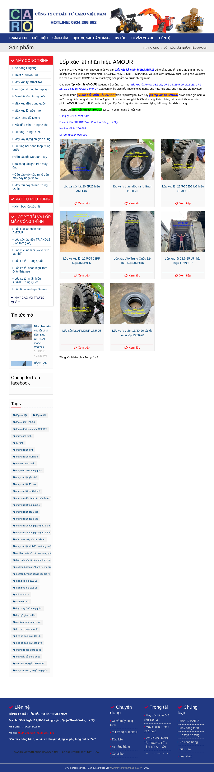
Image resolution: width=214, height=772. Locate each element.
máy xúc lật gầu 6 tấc (25, 512)
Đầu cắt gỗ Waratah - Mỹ (30, 156)
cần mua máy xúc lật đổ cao (29, 539)
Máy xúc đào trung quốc (29, 103)
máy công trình (22, 436)
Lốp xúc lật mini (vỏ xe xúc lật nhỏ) (31, 251)
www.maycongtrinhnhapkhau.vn (126, 768)
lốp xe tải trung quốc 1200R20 (30, 429)
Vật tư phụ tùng (30, 199)
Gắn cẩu (184, 749)
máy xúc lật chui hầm (25, 456)
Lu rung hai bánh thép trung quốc (31, 147)
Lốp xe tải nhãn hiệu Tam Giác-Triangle (30, 269)
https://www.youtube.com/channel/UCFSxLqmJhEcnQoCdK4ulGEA (193, 3)
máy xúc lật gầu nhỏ (25, 477)
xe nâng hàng (120, 746)
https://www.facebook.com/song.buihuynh (176, 3)
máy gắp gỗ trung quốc (26, 656)
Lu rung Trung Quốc (27, 132)
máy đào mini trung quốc (27, 470)
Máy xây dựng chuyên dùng (31, 139)
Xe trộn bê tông (189, 735)
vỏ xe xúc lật (21, 594)
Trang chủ (151, 47)
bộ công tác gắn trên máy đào (30, 165)
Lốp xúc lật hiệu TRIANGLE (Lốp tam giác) (31, 241)
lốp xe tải (39, 415)
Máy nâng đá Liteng (26, 117)
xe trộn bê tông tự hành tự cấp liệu (32, 567)
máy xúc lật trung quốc (26, 505)
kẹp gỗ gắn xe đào (24, 615)
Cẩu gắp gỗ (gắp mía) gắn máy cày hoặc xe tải (31, 176)
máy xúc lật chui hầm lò (26, 491)
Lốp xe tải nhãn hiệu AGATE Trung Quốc (27, 280)
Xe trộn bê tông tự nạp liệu (31, 89)
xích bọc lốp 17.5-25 (25, 587)
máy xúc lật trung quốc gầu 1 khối (32, 525)
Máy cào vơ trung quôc (27, 300)
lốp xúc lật (20, 415)
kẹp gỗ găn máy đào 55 (27, 636)
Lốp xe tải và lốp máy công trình (31, 219)
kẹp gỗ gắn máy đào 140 (27, 643)
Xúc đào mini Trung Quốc (30, 124)
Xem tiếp (81, 203)
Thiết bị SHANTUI (25, 75)
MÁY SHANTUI (188, 720)
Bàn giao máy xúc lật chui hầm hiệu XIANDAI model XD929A (42, 337)
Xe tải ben (117, 753)
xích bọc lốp (21, 601)
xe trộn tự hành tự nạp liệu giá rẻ (31, 574)
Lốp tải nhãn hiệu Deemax (31, 289)
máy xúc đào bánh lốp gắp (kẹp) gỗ (33, 498)
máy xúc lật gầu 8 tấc (25, 518)
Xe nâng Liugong (25, 68)
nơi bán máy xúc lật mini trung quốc (33, 553)
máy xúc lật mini (23, 449)
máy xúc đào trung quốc (27, 649)
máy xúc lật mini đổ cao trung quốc (32, 546)
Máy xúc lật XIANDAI (27, 82)
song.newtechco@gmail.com (201, 3)
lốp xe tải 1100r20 (24, 422)
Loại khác (185, 756)
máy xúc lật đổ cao (24, 484)
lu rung (18, 443)
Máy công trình (29, 61)
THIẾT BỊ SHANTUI (124, 732)
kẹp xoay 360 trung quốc (27, 608)
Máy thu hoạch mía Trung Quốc (30, 186)
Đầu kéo (116, 739)
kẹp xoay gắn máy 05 (25, 629)
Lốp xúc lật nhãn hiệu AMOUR (185, 47)
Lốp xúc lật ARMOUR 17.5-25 (81, 330)
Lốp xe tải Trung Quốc (28, 260)
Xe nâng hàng (188, 742)
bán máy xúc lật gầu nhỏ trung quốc (33, 560)
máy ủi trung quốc (24, 463)
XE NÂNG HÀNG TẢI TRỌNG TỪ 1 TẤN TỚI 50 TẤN (156, 743)
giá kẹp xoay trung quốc (27, 622)
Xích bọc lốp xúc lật (26, 206)
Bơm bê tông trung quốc (29, 96)
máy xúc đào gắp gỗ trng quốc (30, 670)
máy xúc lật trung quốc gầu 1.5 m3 (32, 532)
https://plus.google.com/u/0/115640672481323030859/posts (184, 3)
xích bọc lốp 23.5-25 (25, 581)
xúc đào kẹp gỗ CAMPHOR (29, 663)
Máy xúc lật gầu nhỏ (27, 110)
